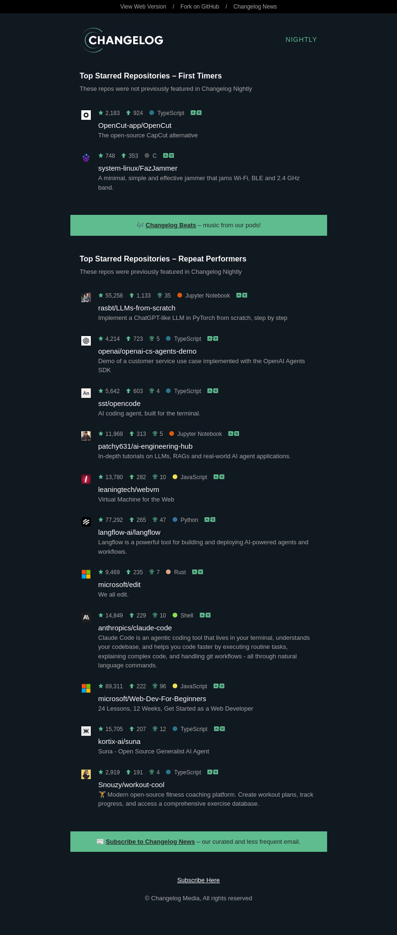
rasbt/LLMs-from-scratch (137, 308)
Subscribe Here (198, 880)
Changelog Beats (170, 225)
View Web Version (143, 6)
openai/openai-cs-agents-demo (147, 351)
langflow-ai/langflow (129, 532)
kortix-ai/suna (119, 741)
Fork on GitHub (200, 6)
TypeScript (166, 113)
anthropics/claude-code (135, 628)
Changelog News (255, 6)
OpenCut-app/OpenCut (135, 125)
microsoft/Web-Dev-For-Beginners (152, 698)
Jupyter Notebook (203, 295)
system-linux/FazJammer (138, 168)
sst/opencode (119, 403)
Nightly (302, 39)
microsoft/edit (119, 584)
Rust (176, 572)
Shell (183, 615)
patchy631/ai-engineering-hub (145, 446)
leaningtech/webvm (128, 489)
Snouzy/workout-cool (131, 785)
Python (185, 520)
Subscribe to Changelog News (150, 841)
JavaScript (190, 477)
